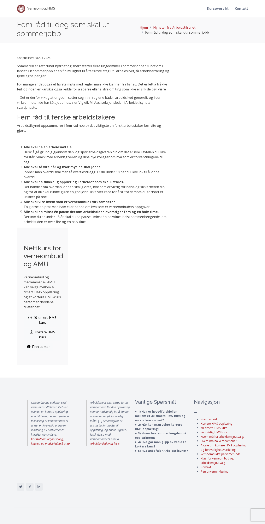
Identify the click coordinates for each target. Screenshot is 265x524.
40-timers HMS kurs (42, 320)
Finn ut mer (38, 346)
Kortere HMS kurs (42, 334)
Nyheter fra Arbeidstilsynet (174, 27)
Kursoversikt (218, 9)
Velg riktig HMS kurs (214, 432)
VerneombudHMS (36, 9)
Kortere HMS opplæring (216, 423)
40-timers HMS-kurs (214, 428)
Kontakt (241, 9)
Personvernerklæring (214, 471)
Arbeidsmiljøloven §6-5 (104, 443)
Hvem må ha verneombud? (219, 441)
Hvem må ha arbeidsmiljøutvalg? (222, 437)
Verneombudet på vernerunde (221, 454)
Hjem (144, 27)
